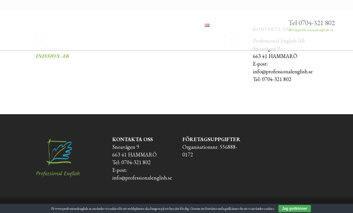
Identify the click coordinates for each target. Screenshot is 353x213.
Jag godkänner (294, 208)
